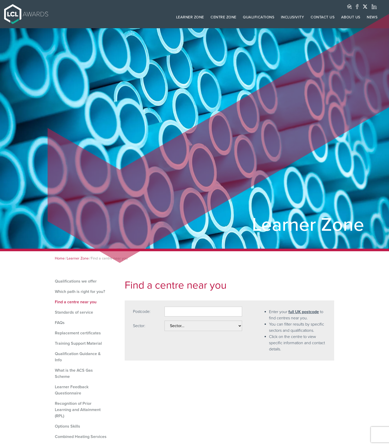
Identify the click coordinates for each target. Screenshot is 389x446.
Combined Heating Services (81, 436)
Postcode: (142, 311)
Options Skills (67, 426)
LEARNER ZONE (190, 17)
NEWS (372, 17)
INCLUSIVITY (292, 17)
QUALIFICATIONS (258, 17)
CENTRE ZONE (223, 17)
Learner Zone (78, 258)
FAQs (60, 322)
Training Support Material (78, 343)
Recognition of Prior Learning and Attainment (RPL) (78, 410)
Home (60, 258)
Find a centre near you (75, 302)
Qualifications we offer (76, 281)
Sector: (139, 325)
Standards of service (74, 312)
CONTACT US (322, 17)
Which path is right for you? (80, 291)
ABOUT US (350, 17)
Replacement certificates (78, 333)
